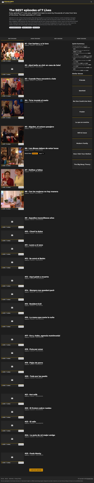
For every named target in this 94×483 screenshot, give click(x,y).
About (6, 478)
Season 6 (27, 171)
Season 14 (27, 219)
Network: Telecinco (27, 27)
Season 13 (27, 233)
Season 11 (27, 292)
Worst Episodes (35, 38)
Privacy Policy (18, 478)
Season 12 (27, 455)
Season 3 (27, 80)
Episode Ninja (90, 478)
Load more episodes (36, 470)
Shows (2, 478)
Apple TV (41, 153)
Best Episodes (12, 38)
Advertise (11, 478)
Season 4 (27, 128)
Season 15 (27, 45)
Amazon (35, 153)
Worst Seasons (81, 38)
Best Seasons (58, 38)
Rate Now (21, 61)
